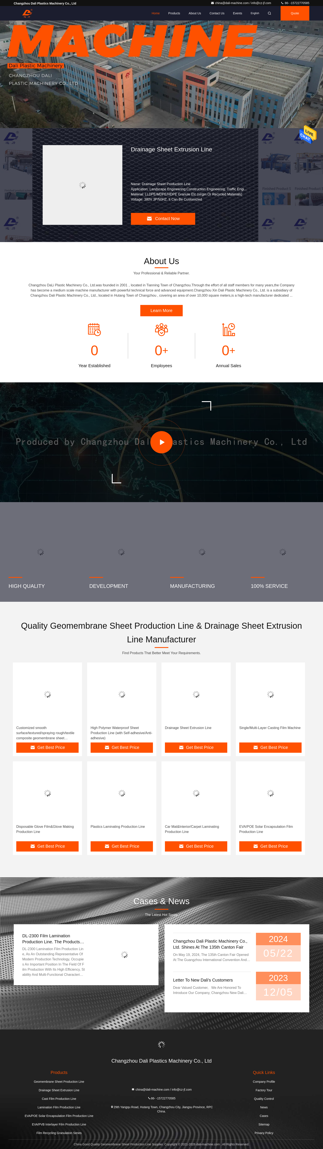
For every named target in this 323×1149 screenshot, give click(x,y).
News (264, 1107)
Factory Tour (264, 1090)
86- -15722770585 (295, 3)
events (237, 13)
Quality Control (264, 1098)
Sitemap (264, 1124)
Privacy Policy (264, 1133)
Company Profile (264, 1081)
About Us (195, 13)
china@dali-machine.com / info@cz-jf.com (241, 3)
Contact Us (216, 13)
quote (295, 13)
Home (156, 13)
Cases (264, 1116)
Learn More (161, 310)
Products (174, 13)
